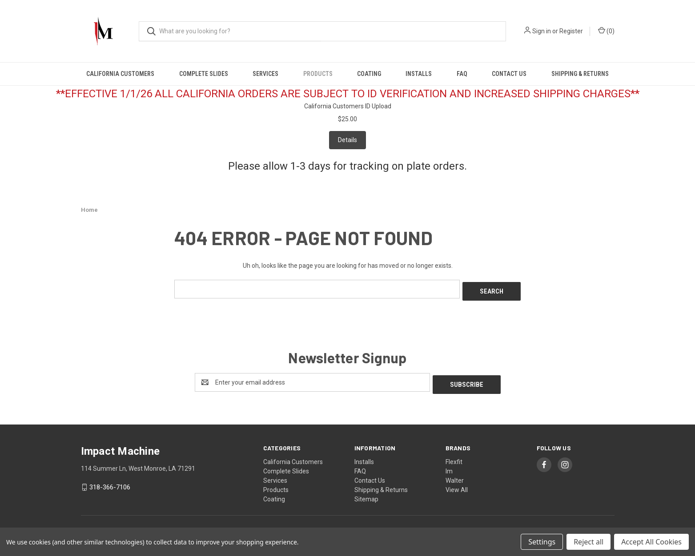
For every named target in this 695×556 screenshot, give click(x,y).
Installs (419, 73)
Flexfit (454, 457)
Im (449, 466)
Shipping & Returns (580, 73)
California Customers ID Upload (347, 106)
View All (457, 484)
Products (318, 73)
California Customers (120, 73)
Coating (369, 73)
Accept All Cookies (651, 542)
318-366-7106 (109, 483)
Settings (541, 542)
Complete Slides (203, 73)
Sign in (541, 31)
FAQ (462, 73)
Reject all (588, 542)
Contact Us (509, 73)
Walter (455, 475)
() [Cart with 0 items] (606, 31)
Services (265, 73)
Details (347, 139)
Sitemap (366, 494)
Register (571, 31)
